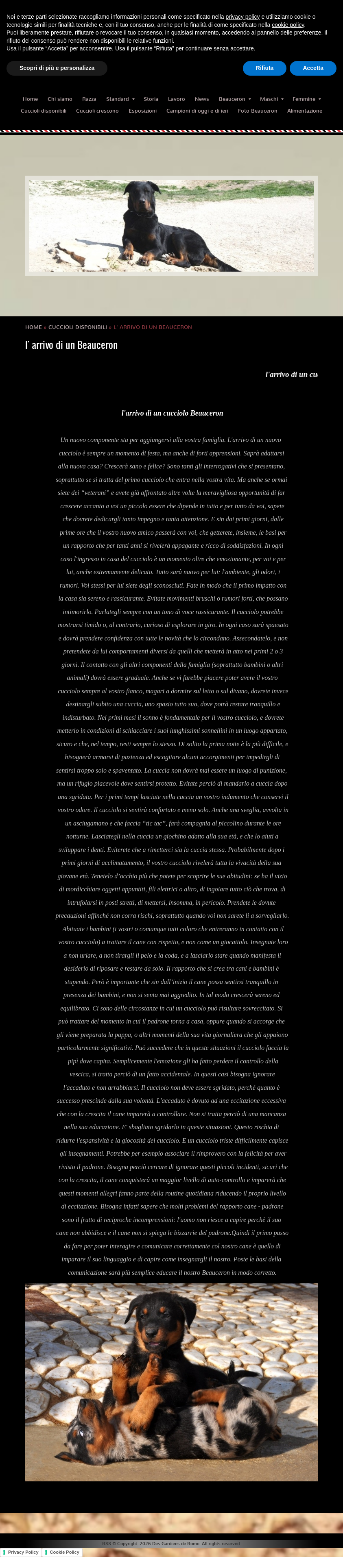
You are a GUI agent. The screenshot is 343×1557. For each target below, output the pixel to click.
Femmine (307, 99)
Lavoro (176, 99)
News (202, 99)
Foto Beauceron (257, 110)
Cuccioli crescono (97, 110)
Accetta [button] (313, 68)
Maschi (272, 99)
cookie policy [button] (288, 25)
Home (30, 99)
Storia (151, 99)
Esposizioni (143, 110)
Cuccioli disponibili (43, 110)
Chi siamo (60, 99)
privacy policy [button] (243, 16)
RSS (106, 1544)
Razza (89, 99)
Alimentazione (304, 110)
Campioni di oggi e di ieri (197, 110)
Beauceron (235, 99)
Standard (120, 99)
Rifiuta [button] (265, 68)
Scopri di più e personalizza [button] (57, 68)
